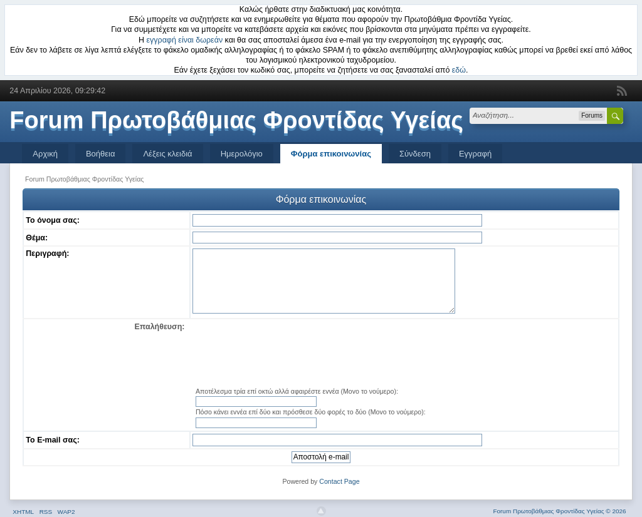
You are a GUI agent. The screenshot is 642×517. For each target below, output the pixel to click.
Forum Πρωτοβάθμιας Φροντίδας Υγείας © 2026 (559, 511)
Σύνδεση (415, 153)
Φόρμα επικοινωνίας (331, 153)
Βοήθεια (100, 153)
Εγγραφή (475, 153)
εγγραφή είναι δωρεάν (185, 40)
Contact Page (339, 481)
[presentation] (403, 353)
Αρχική (45, 153)
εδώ (459, 70)
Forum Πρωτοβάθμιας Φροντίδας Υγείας (236, 120)
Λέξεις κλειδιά (167, 153)
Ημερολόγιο (242, 153)
